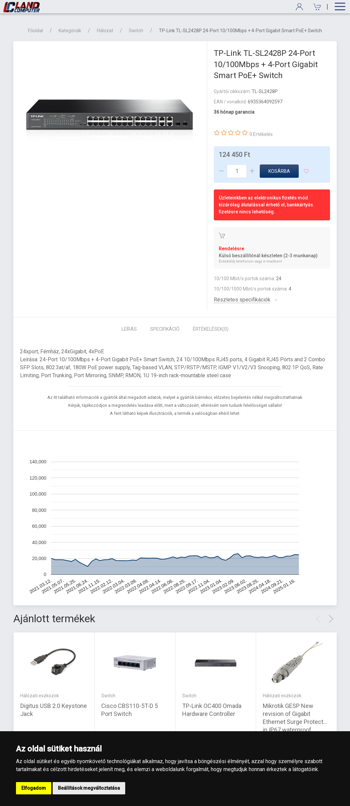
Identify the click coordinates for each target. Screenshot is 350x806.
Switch (136, 30)
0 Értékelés (261, 134)
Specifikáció (164, 329)
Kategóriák (70, 30)
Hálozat (105, 30)
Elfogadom (33, 788)
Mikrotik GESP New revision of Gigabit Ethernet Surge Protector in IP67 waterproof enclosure (296, 721)
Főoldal (35, 30)
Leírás (129, 329)
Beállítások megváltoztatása (89, 788)
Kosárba (279, 171)
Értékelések (210, 329)
